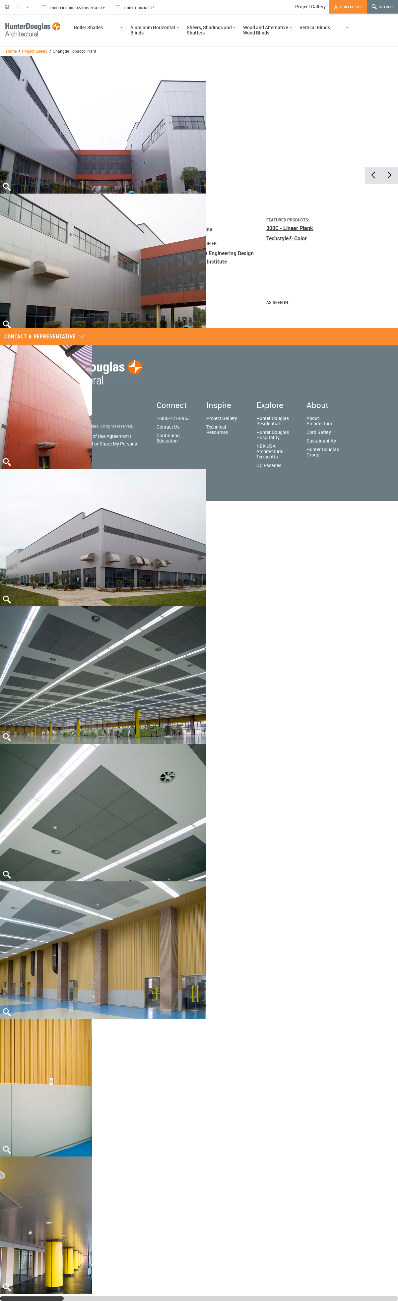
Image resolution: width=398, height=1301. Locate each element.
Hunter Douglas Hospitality (73, 7)
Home (11, 51)
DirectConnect (135, 7)
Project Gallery (310, 6)
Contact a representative (44, 336)
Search (382, 6)
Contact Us (348, 7)
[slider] (32, 1298)
